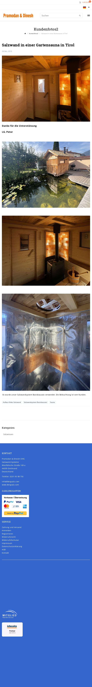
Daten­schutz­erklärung (12, 546)
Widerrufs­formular (10, 540)
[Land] (84, 7)
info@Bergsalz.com (10, 481)
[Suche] (89, 7)
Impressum (7, 543)
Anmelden (6, 530)
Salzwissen (8, 434)
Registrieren (7, 534)
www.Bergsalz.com (10, 484)
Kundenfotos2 (33, 33)
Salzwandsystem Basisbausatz (35, 402)
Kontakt (5, 553)
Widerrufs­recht (9, 537)
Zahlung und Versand (12, 527)
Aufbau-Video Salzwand (12, 402)
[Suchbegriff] (61, 15)
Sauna (52, 402)
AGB (4, 549)
